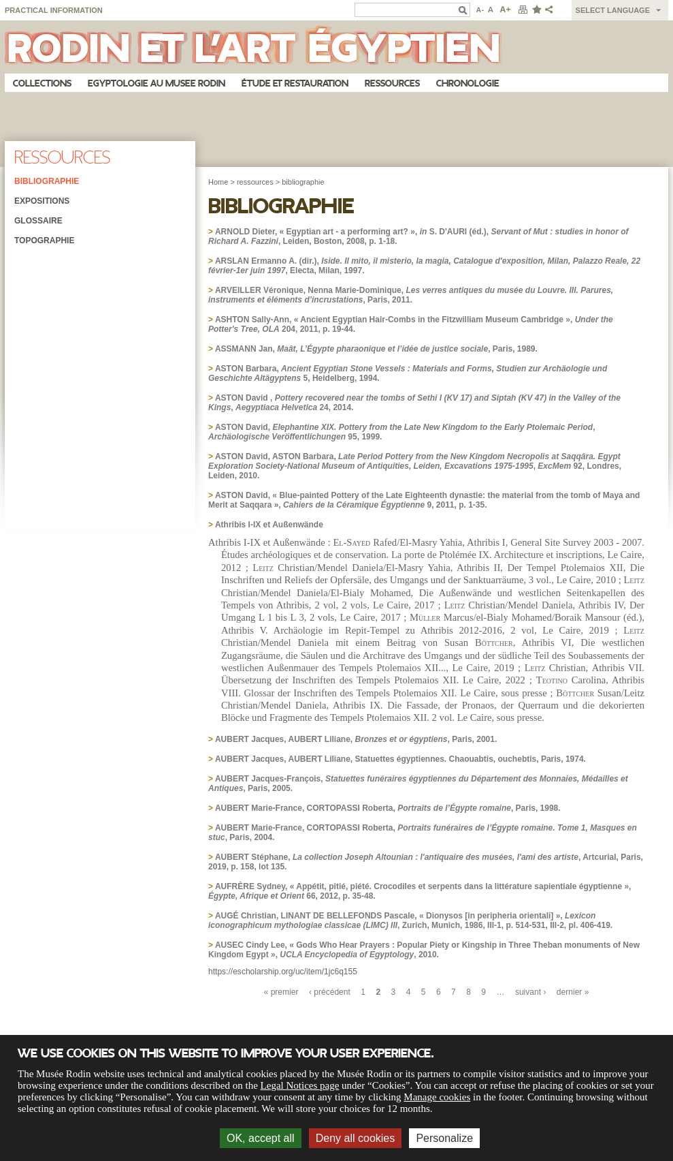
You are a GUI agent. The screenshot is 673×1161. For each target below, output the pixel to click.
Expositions (41, 201)
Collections (42, 83)
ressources (255, 182)
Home (218, 182)
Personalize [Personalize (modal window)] (444, 1138)
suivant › (530, 992)
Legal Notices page (300, 1085)
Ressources (392, 83)
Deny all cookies (355, 1138)
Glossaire (38, 221)
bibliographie (303, 182)
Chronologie (467, 83)
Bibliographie (46, 181)
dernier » (573, 992)
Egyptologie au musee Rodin (156, 83)
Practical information (54, 10)
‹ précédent (329, 992)
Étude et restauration (295, 83)
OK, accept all (261, 1138)
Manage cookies (437, 1097)
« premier (281, 992)
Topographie (44, 240)
